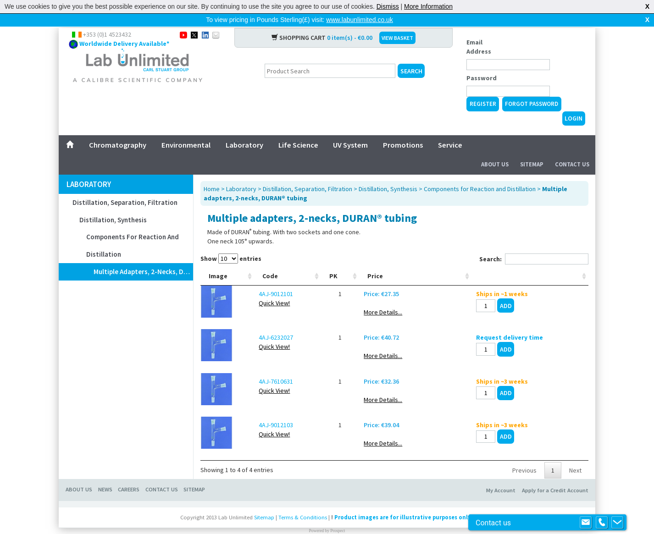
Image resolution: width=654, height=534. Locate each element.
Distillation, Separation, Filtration (124, 187)
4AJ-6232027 (276, 323)
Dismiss (388, 6)
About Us (495, 149)
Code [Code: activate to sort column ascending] (270, 261)
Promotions (403, 130)
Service (450, 130)
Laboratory (244, 130)
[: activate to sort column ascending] (529, 261)
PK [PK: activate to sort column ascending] (333, 261)
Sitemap (531, 149)
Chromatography (117, 130)
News (105, 474)
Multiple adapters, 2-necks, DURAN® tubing (143, 257)
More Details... (383, 297)
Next (575, 455)
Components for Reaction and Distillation (132, 231)
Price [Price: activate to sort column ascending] (375, 261)
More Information (428, 6)
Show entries (230, 244)
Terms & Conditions (302, 502)
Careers (128, 474)
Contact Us (572, 149)
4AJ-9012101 (276, 279)
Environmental (186, 130)
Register (483, 89)
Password (481, 63)
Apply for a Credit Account (555, 475)
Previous (524, 455)
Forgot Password (531, 89)
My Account (500, 475)
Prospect (337, 516)
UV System (350, 130)
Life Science (298, 130)
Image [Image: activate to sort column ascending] (218, 261)
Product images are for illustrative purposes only (402, 502)
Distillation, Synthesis (113, 205)
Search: (533, 244)
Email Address (478, 32)
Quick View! (274, 288)
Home (212, 174)
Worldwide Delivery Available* (124, 29)
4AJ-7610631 (276, 367)
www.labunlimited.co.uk (359, 19)
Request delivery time (509, 323)
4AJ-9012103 (276, 410)
